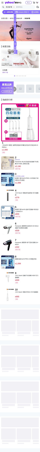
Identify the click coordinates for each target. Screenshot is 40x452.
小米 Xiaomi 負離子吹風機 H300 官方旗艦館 (26, 276)
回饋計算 (15, 20)
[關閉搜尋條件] (14, 7)
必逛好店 (15, 40)
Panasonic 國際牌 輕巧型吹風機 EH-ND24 (26, 243)
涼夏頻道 (15, 36)
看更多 (15, 52)
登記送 (15, 16)
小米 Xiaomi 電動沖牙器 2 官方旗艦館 (26, 292)
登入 (28, 2)
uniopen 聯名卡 (22, 12)
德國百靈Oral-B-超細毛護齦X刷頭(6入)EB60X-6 (26, 210)
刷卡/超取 (15, 44)
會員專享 (15, 48)
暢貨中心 (15, 24)
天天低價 (15, 32)
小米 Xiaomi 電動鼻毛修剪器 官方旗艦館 (26, 194)
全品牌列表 (6, 91)
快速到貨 (15, 28)
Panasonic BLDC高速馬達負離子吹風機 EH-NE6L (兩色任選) (26, 162)
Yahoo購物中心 (13, 2)
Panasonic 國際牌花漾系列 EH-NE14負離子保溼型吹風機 (26, 227)
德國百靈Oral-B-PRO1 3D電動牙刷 (25, 259)
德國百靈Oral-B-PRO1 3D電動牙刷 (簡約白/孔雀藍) (26, 179)
